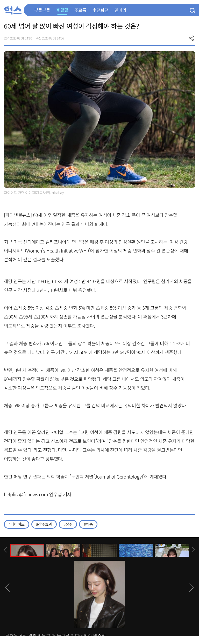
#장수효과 (44, 524)
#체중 (88, 524)
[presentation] (5, 550)
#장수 (68, 524)
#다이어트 (17, 524)
